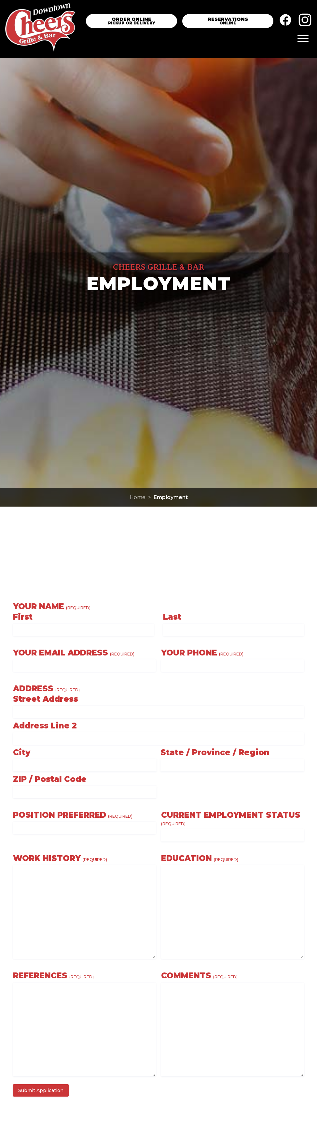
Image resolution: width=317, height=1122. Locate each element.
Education (199, 858)
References (53, 976)
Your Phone (202, 653)
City (21, 752)
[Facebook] (285, 21)
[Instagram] (305, 21)
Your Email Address (73, 653)
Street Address (45, 699)
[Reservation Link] (227, 21)
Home (137, 497)
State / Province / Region (214, 752)
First (23, 617)
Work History (60, 858)
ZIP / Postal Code (50, 779)
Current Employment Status (230, 819)
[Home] (40, 29)
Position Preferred (72, 815)
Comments (199, 976)
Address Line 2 (45, 726)
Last (172, 617)
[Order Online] (131, 21)
